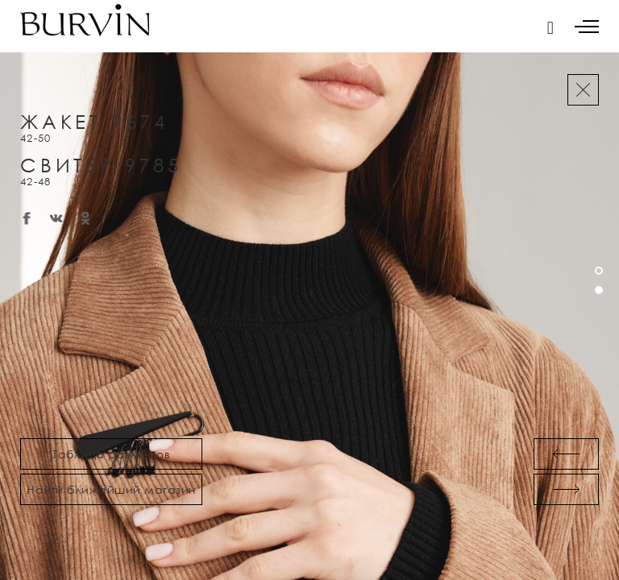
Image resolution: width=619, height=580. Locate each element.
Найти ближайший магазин (111, 489)
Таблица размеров (111, 454)
